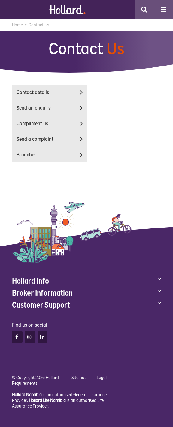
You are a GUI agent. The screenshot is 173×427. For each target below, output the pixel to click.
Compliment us (52, 123)
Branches (52, 155)
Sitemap (79, 378)
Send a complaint (52, 139)
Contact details (52, 92)
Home (17, 25)
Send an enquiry (52, 108)
